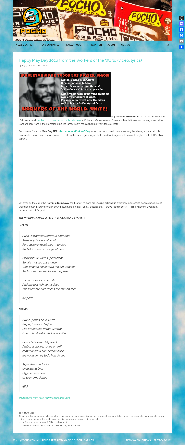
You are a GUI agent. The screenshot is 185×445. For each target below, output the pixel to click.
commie (69, 416)
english (103, 416)
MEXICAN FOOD (72, 45)
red (48, 419)
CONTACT (126, 45)
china (61, 416)
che (56, 416)
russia (54, 419)
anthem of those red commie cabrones (59, 120)
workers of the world (87, 419)
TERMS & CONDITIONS (138, 440)
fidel (119, 416)
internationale (150, 416)
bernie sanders (37, 416)
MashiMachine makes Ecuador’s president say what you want (52, 425)
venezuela (71, 419)
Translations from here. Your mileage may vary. (44, 397)
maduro (29, 419)
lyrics (21, 419)
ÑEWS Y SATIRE (27, 45)
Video (33, 413)
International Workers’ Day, (74, 131)
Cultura (25, 413)
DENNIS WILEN (85, 440)
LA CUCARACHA (50, 45)
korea (161, 416)
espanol (112, 416)
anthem (25, 416)
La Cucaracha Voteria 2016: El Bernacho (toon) (44, 422)
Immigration (94, 45)
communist (79, 416)
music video (39, 419)
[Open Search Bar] (168, 45)
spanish (61, 419)
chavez (49, 416)
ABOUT (111, 45)
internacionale (136, 416)
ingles (125, 416)
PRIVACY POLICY (163, 440)
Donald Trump (92, 416)
